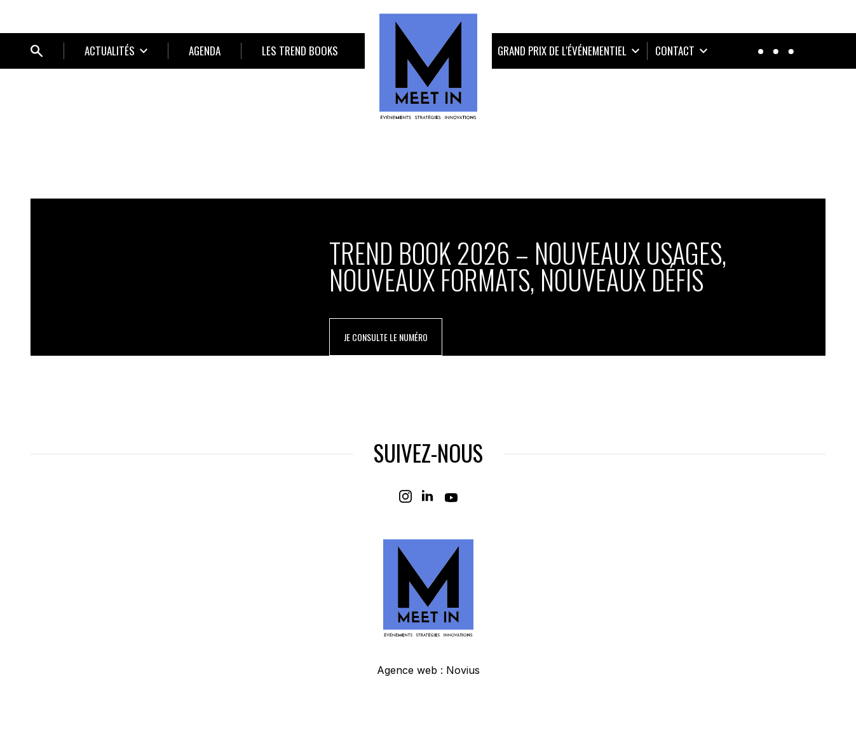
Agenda (205, 51)
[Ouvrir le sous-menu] (116, 51)
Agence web (407, 670)
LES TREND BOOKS (300, 51)
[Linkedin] (428, 496)
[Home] (428, 66)
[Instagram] (405, 496)
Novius (463, 670)
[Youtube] (451, 496)
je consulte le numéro (386, 337)
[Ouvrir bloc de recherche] (37, 51)
